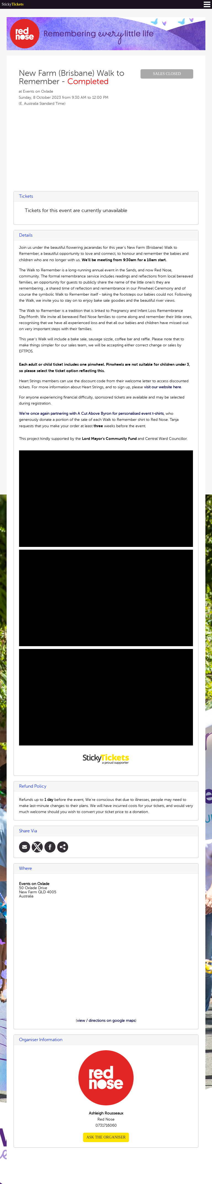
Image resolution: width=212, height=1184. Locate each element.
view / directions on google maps (106, 1021)
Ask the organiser (106, 1137)
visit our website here (162, 387)
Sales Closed (167, 74)
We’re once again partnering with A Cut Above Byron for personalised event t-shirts (91, 413)
